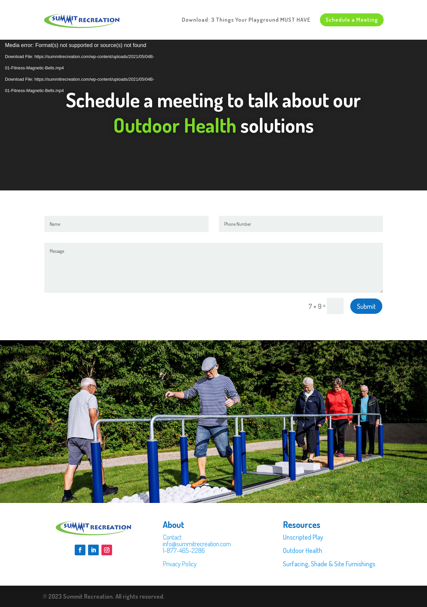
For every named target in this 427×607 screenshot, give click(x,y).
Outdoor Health (302, 550)
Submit (366, 306)
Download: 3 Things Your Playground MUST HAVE (246, 20)
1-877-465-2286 (184, 550)
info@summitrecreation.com (197, 543)
